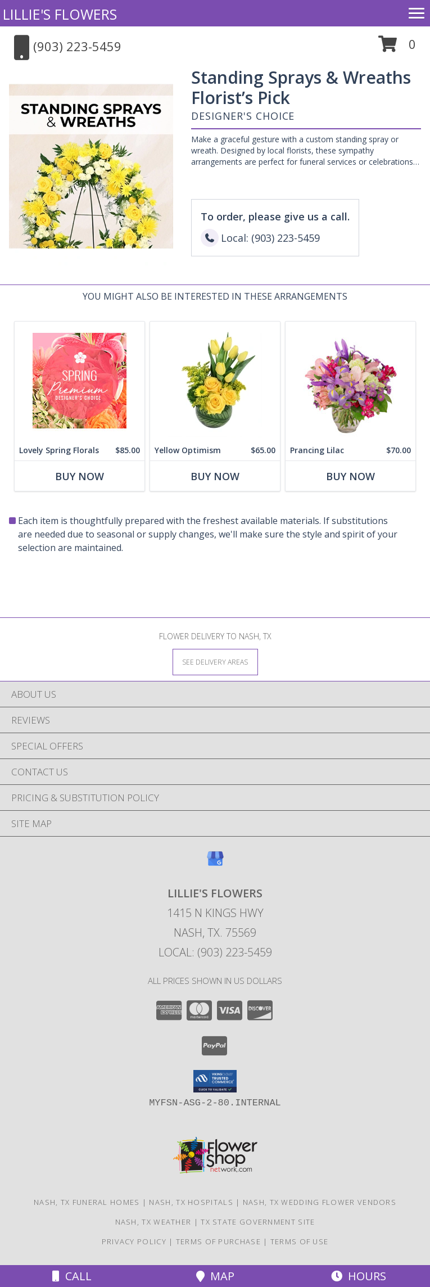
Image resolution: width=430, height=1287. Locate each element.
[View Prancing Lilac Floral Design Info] (350, 381)
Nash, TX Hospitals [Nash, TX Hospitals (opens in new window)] (191, 1202)
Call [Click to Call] (72, 1276)
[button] (397, 48)
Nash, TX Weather (153, 1222)
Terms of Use (299, 1241)
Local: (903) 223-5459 (215, 952)
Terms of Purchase (218, 1241)
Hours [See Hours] (358, 1276)
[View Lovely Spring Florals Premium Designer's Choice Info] (79, 381)
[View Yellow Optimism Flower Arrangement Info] (215, 381)
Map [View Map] (215, 1276)
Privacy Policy (134, 1241)
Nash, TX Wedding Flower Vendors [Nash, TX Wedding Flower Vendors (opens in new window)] (319, 1202)
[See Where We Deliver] (215, 661)
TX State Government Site (258, 1222)
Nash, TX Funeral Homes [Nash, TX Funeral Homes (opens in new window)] (87, 1202)
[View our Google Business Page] (215, 863)
